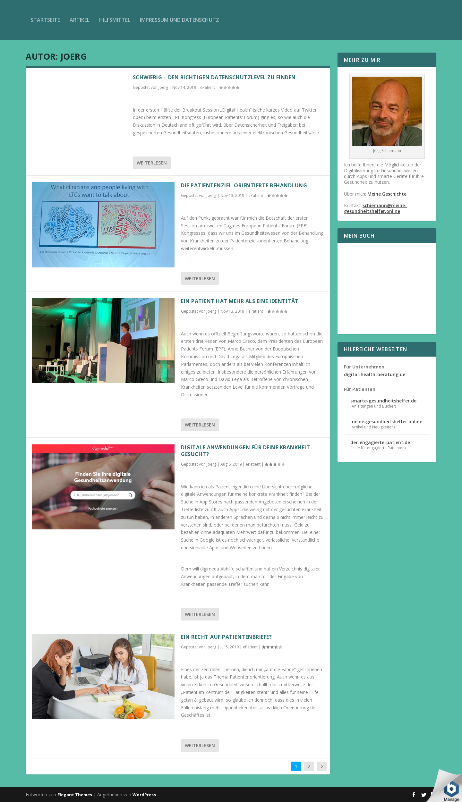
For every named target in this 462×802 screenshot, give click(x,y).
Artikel (80, 19)
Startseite (45, 19)
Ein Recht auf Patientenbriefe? (226, 636)
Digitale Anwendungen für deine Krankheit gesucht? (245, 451)
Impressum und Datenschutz (179, 19)
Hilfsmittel (114, 19)
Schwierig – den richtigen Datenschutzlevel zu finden (214, 77)
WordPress (144, 795)
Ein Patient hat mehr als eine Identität (240, 301)
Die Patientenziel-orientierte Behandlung (244, 185)
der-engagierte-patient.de (380, 442)
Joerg (163, 87)
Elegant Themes (74, 795)
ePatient (207, 87)
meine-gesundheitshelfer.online (386, 421)
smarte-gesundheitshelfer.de (383, 401)
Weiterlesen (152, 163)
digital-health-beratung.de (374, 374)
